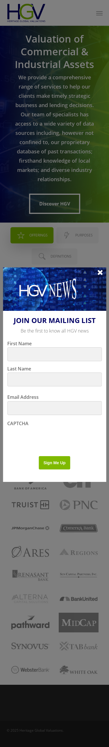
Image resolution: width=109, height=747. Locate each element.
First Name (19, 343)
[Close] (100, 272)
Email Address (23, 397)
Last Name (19, 369)
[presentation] (51, 438)
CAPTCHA (17, 423)
